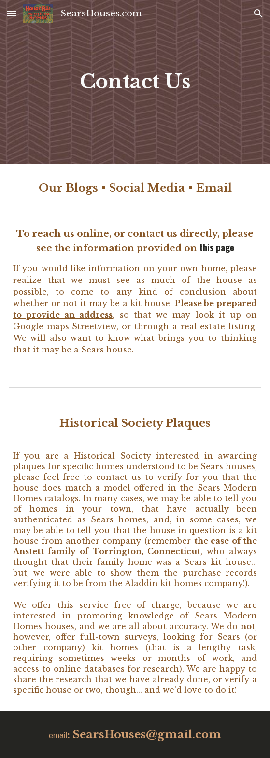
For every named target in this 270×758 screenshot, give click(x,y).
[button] (11, 13)
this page (216, 246)
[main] (135, 82)
